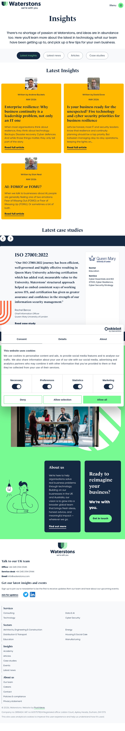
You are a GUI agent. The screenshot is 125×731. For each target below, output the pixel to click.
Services (8, 616)
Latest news (54, 63)
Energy (68, 637)
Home (7, 15)
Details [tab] (62, 338)
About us (8, 685)
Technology (9, 625)
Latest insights (28, 63)
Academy (8, 659)
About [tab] (103, 338)
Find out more (57, 534)
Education (8, 647)
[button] (116, 5)
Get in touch (100, 526)
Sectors (7, 632)
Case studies (97, 63)
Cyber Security (72, 625)
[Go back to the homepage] (21, 5)
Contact (7, 699)
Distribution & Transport (15, 642)
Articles (75, 63)
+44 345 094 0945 (17, 574)
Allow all (102, 399)
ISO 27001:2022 (31, 262)
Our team (8, 690)
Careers (7, 694)
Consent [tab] (22, 338)
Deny (23, 399)
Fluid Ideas (39, 715)
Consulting (8, 620)
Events (6, 673)
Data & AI (70, 620)
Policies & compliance (14, 704)
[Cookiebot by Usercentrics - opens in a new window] (107, 329)
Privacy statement (12, 709)
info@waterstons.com (19, 584)
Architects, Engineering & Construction (22, 637)
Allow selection (62, 399)
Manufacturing (72, 647)
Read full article (14, 155)
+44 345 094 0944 (25, 579)
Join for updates (10, 602)
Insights (16, 15)
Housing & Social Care (76, 642)
